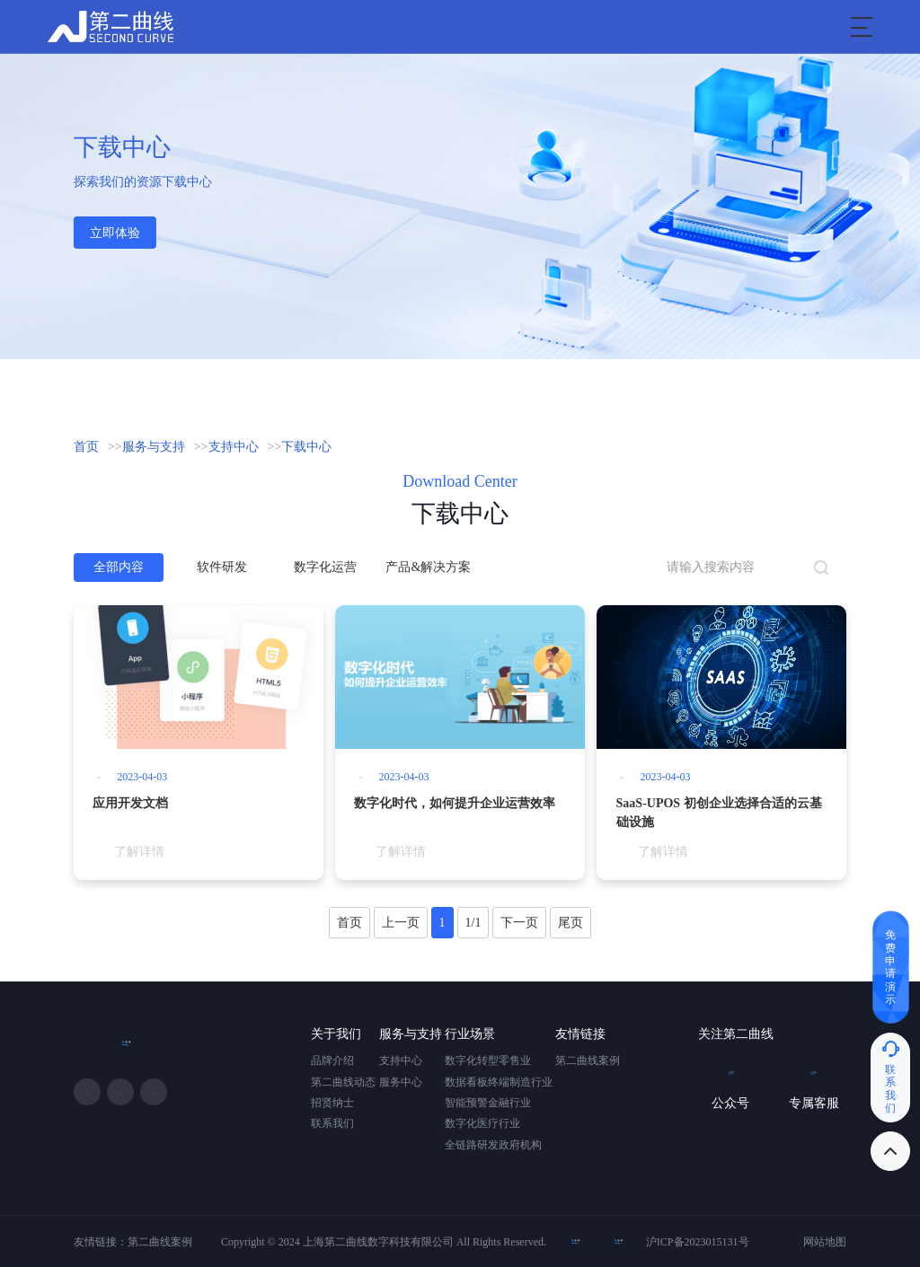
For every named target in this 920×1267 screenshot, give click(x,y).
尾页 (570, 922)
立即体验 (115, 233)
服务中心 (400, 1082)
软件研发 (222, 567)
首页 (86, 446)
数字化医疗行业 (482, 1123)
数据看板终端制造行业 (499, 1082)
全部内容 (118, 567)
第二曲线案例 (587, 1060)
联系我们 (332, 1123)
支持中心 (233, 446)
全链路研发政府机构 (493, 1145)
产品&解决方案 (428, 567)
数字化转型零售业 (488, 1060)
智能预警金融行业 (488, 1102)
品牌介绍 (332, 1060)
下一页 (519, 922)
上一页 (401, 922)
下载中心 (306, 446)
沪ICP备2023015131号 (697, 1242)
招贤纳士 (332, 1102)
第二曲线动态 (343, 1082)
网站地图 (824, 1242)
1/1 (473, 922)
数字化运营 (325, 567)
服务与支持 (153, 446)
